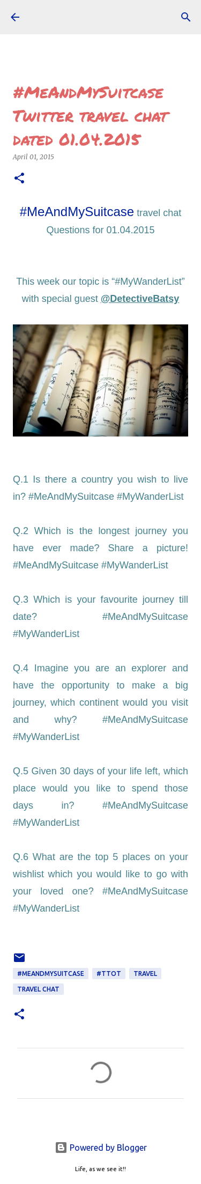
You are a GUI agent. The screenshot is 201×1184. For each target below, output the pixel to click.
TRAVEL (145, 973)
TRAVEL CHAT (38, 989)
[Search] (186, 17)
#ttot (108, 973)
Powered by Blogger (101, 1147)
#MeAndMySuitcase (77, 211)
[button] (19, 179)
